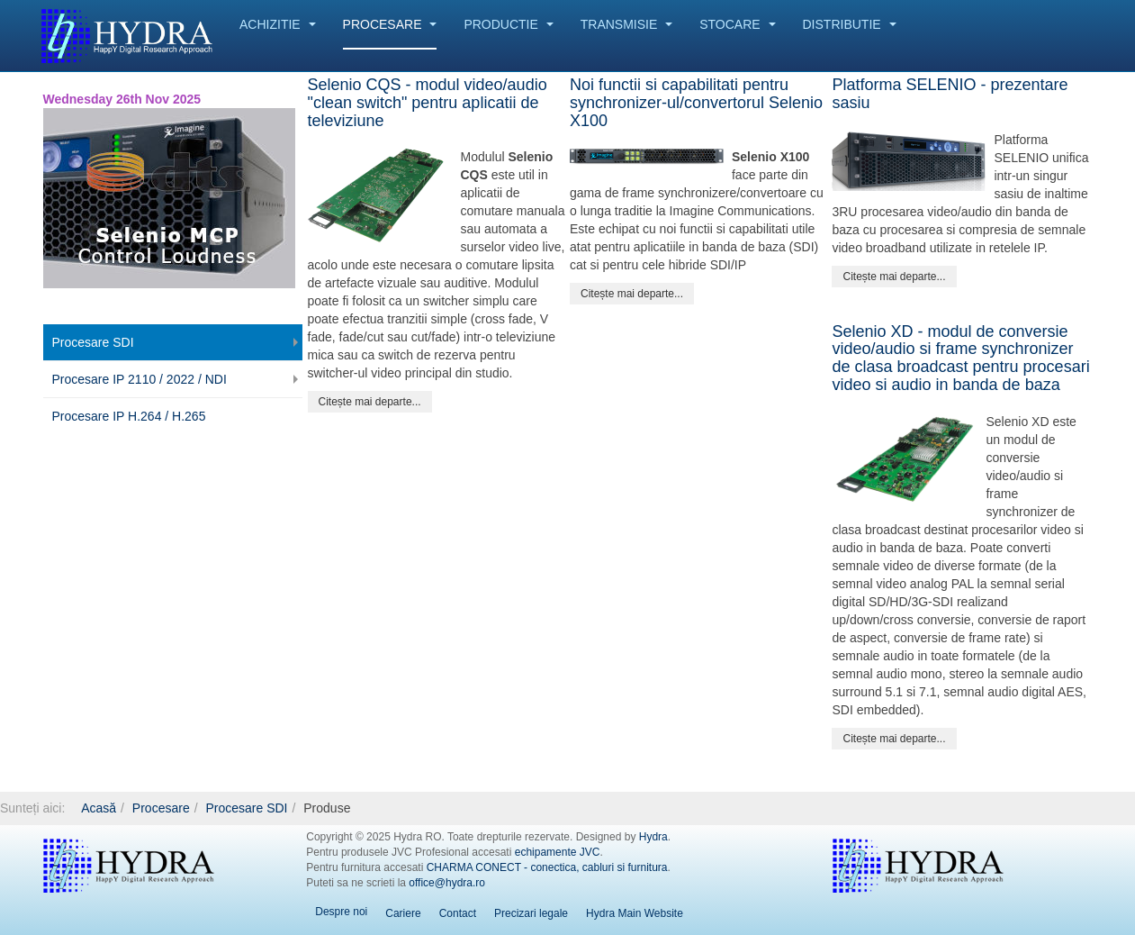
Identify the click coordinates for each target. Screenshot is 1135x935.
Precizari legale (531, 913)
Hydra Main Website (634, 913)
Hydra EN (918, 866)
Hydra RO (128, 866)
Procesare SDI (93, 342)
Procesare (390, 24)
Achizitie (277, 24)
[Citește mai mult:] (370, 402)
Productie (508, 24)
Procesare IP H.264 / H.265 (129, 416)
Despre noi (341, 911)
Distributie (849, 24)
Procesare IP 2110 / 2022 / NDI (139, 379)
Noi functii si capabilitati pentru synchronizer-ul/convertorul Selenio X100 (696, 103)
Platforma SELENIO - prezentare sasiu (949, 94)
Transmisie (626, 24)
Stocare (737, 24)
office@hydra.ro (447, 882)
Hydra (653, 837)
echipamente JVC (557, 852)
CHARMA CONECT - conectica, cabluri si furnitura (547, 867)
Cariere (402, 913)
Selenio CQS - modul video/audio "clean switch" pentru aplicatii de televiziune (427, 103)
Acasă (98, 808)
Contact (457, 913)
